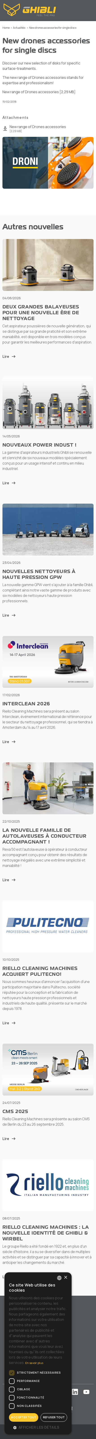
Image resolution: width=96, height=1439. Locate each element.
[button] (38, 1427)
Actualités (19, 28)
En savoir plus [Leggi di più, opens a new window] (34, 1363)
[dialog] (38, 1353)
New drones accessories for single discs (52, 28)
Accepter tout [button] (23, 1417)
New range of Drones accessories (39, 91)
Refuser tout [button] (54, 1417)
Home (6, 28)
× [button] (65, 1277)
